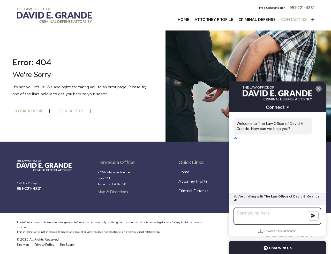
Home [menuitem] (183, 19)
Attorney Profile (193, 181)
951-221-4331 (301, 8)
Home (184, 172)
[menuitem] (23, 244)
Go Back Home (27, 111)
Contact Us (294, 19)
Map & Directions (112, 192)
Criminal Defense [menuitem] (257, 19)
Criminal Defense (193, 191)
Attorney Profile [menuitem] (213, 19)
